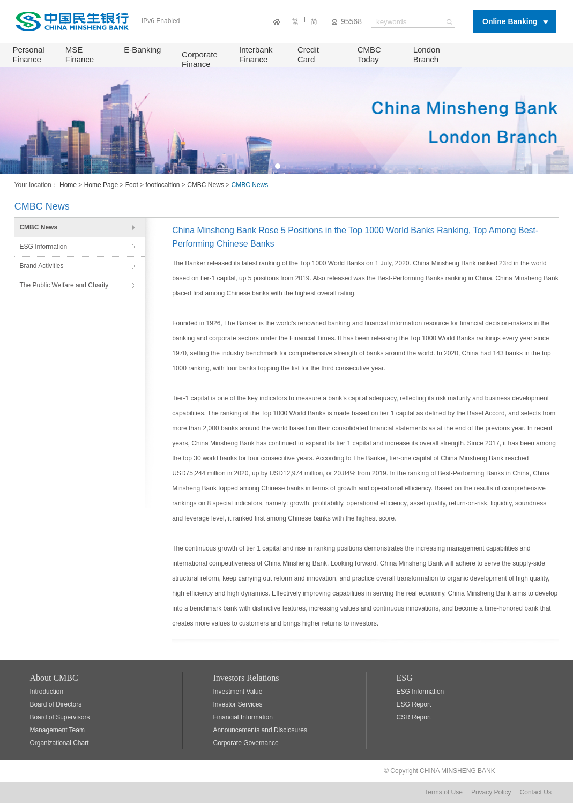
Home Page (101, 185)
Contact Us (536, 792)
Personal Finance (28, 54)
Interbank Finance (256, 54)
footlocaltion (162, 185)
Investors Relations (246, 677)
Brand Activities (41, 266)
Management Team (57, 730)
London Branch (426, 54)
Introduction (46, 691)
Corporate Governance (246, 743)
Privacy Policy (491, 792)
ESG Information (43, 246)
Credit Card (308, 54)
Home (68, 185)
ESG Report (414, 704)
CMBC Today (369, 54)
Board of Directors (55, 704)
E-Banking (142, 49)
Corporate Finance (200, 59)
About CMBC (53, 677)
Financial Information (243, 717)
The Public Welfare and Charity (63, 285)
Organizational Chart (58, 743)
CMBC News (205, 185)
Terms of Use (444, 792)
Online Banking (510, 21)
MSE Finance (79, 54)
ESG (405, 677)
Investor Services (238, 704)
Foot (131, 185)
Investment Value (238, 691)
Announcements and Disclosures (260, 730)
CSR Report (414, 717)
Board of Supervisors (59, 717)
